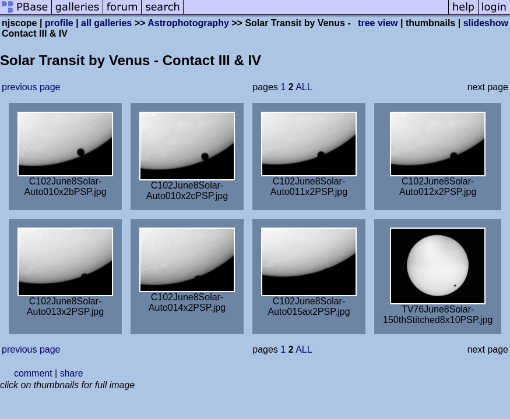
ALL (304, 87)
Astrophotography (188, 23)
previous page (31, 87)
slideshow (485, 23)
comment (33, 373)
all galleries (106, 23)
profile (59, 23)
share (71, 373)
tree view (378, 23)
